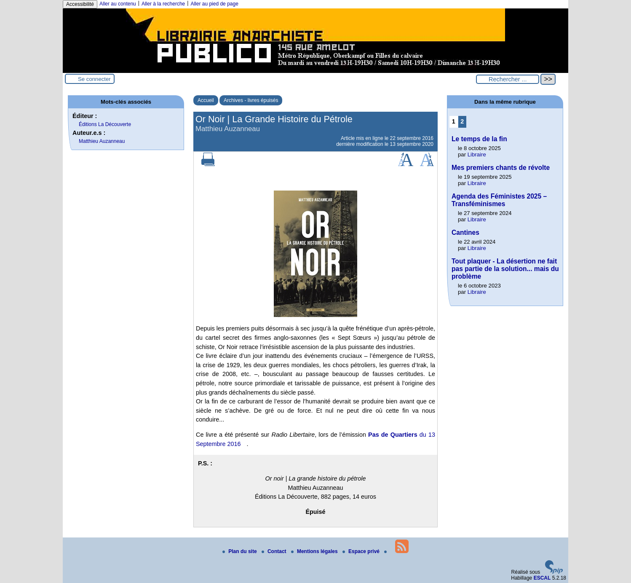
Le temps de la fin (479, 138)
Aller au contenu (117, 4)
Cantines (465, 232)
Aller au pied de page (214, 4)
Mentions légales (315, 551)
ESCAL (542, 578)
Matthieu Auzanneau (102, 141)
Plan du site (240, 551)
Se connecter (94, 79)
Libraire (477, 154)
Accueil (206, 100)
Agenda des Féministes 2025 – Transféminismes (499, 200)
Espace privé (361, 551)
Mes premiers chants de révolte (501, 167)
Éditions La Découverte (105, 124)
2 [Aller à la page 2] (462, 121)
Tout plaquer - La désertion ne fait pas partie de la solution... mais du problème (505, 269)
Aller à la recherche (163, 4)
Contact (275, 551)
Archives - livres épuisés (251, 100)
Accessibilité (80, 4)
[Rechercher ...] (507, 79)
